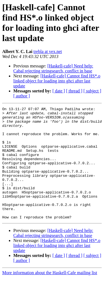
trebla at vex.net (48, 51)
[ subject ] (92, 91)
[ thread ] (74, 91)
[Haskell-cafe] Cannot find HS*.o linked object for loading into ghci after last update (56, 81)
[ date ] (58, 91)
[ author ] (21, 96)
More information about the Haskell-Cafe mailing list (49, 295)
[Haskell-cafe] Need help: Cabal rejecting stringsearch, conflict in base (53, 68)
